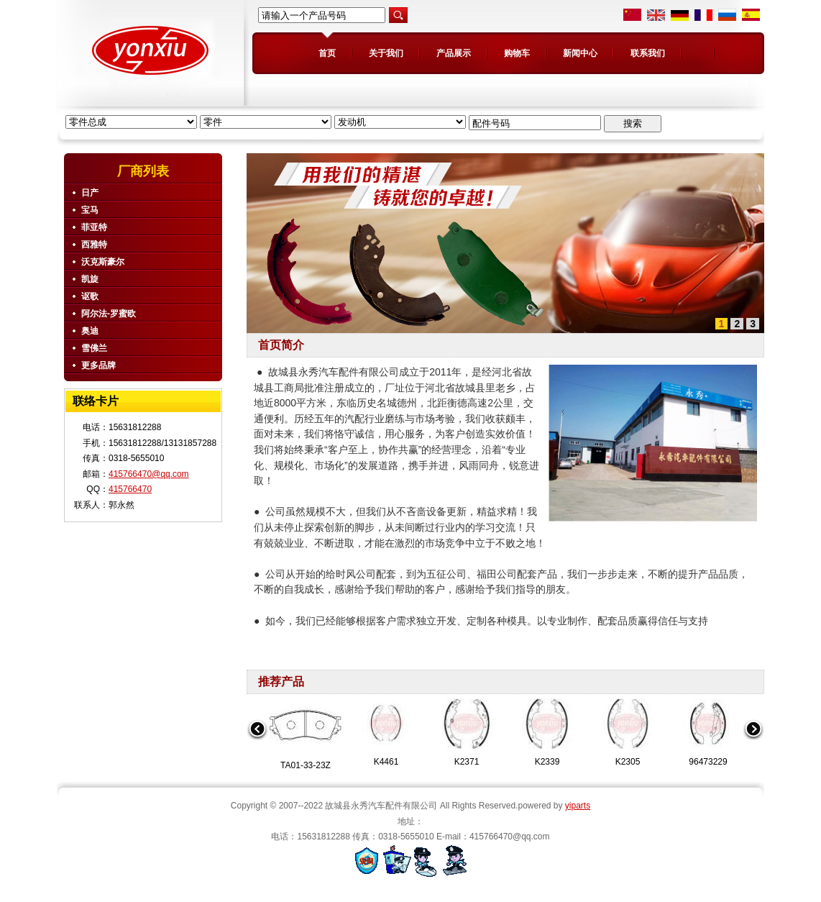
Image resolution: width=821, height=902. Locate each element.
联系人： (91, 505)
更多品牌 (98, 365)
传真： (96, 458)
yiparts (577, 806)
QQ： (97, 489)
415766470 (130, 489)
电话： (96, 427)
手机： (96, 443)
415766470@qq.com (149, 474)
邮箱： (96, 474)
